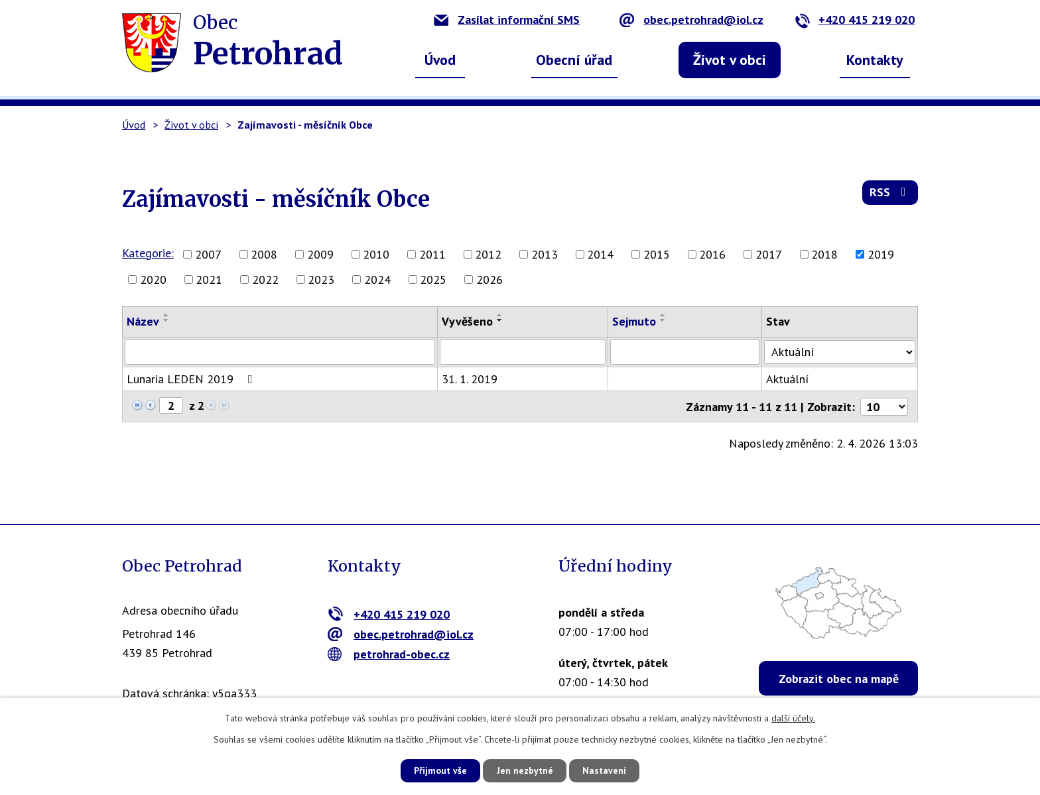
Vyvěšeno (468, 321)
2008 (264, 254)
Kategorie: (148, 253)
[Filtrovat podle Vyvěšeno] (524, 352)
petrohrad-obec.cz (389, 654)
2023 (321, 279)
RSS (890, 193)
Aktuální (790, 379)
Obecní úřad (574, 59)
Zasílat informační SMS (507, 19)
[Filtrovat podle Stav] (841, 351)
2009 (320, 254)
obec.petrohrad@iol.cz (691, 19)
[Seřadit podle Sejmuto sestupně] (665, 320)
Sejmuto (636, 321)
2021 (209, 279)
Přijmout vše (439, 770)
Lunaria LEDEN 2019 (192, 379)
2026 (489, 279)
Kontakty (874, 59)
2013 (544, 254)
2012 (488, 254)
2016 (712, 254)
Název (143, 321)
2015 (656, 254)
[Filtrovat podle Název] (280, 352)
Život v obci (729, 59)
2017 (768, 254)
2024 (377, 279)
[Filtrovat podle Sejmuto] (687, 352)
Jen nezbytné (524, 770)
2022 (265, 279)
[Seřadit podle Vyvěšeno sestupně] (501, 320)
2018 (824, 254)
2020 (153, 279)
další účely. (793, 717)
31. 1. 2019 (471, 379)
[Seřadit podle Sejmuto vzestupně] (665, 315)
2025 (433, 279)
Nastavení (606, 770)
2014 (600, 254)
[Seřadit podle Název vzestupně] (166, 315)
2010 (376, 254)
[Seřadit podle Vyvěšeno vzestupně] (501, 315)
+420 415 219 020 (855, 19)
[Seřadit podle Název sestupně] (166, 320)
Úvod (440, 59)
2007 (208, 254)
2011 (432, 254)
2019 (881, 254)
